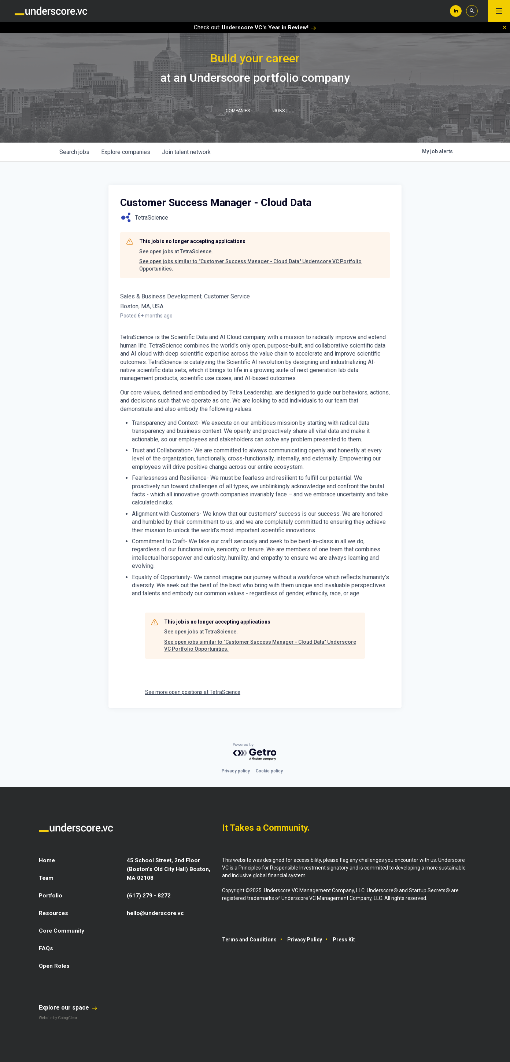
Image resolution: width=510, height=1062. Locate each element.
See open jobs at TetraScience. (176, 251)
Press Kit (344, 939)
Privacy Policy (304, 939)
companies (125, 151)
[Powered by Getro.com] (255, 752)
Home (47, 860)
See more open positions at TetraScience (192, 692)
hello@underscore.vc (156, 913)
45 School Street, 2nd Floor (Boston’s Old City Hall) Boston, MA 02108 (169, 869)
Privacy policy (236, 770)
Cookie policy (269, 770)
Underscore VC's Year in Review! (269, 27)
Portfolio (51, 895)
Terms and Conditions (249, 939)
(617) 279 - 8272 (149, 895)
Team (47, 877)
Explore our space (68, 1007)
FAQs (46, 948)
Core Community (62, 930)
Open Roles (55, 965)
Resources (54, 913)
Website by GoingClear (58, 1018)
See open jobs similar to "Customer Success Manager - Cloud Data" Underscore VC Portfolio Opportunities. (250, 265)
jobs (74, 151)
